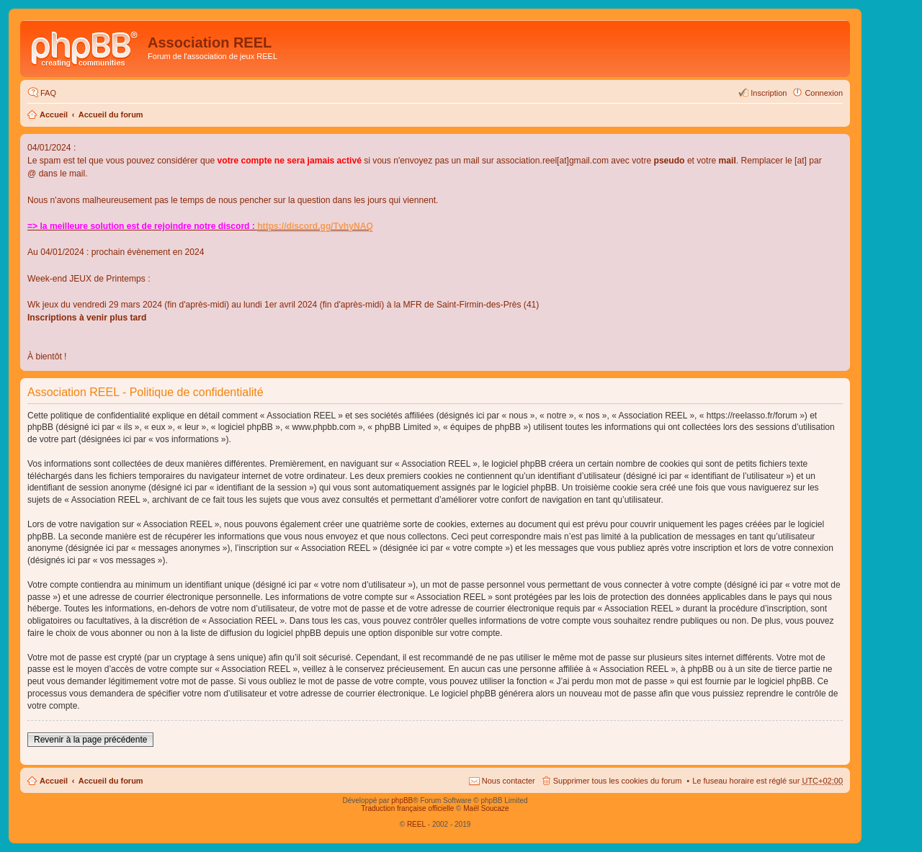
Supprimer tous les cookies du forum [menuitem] (617, 780)
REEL (416, 824)
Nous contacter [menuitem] (508, 780)
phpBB (402, 800)
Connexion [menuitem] (824, 93)
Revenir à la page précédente (90, 740)
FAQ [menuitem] (48, 93)
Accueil (54, 114)
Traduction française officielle (407, 808)
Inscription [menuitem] (769, 93)
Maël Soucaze (486, 808)
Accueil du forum (111, 114)
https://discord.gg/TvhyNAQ (315, 226)
